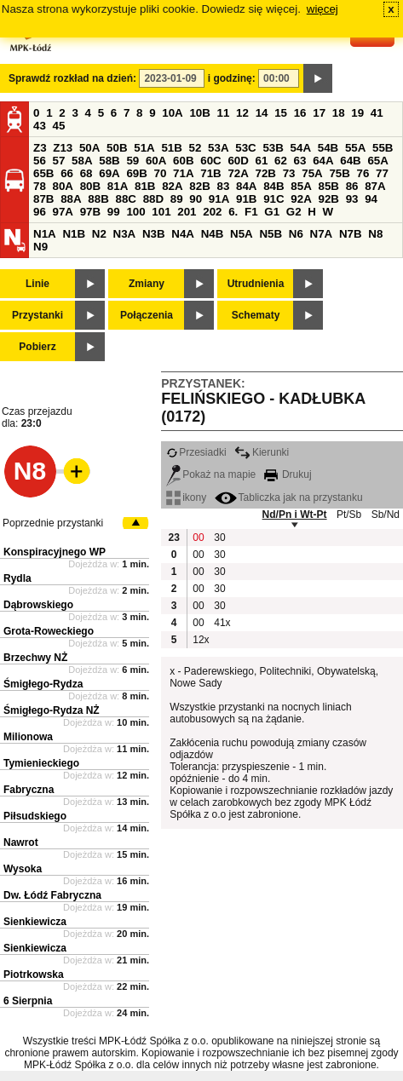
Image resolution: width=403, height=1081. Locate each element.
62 (280, 160)
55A (355, 147)
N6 (296, 233)
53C (245, 147)
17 (319, 112)
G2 (294, 211)
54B (328, 147)
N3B (153, 233)
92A (301, 199)
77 (382, 173)
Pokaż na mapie (211, 474)
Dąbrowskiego (38, 605)
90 (195, 199)
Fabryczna (28, 790)
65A (377, 160)
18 (338, 112)
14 (262, 112)
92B (328, 199)
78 (39, 186)
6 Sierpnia (27, 1001)
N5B (270, 233)
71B (210, 173)
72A (237, 173)
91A (219, 199)
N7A (321, 233)
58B (109, 160)
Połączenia (146, 315)
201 (186, 211)
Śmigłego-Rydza (43, 684)
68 (86, 173)
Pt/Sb (349, 514)
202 (212, 211)
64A (323, 160)
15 (280, 112)
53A (218, 147)
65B (43, 173)
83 (222, 186)
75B (339, 173)
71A (183, 173)
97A (63, 211)
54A (301, 147)
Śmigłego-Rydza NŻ (51, 710)
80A (63, 186)
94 (371, 199)
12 (242, 112)
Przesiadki (196, 452)
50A (89, 147)
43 (39, 125)
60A (156, 160)
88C (125, 199)
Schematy (256, 315)
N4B (212, 233)
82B (199, 186)
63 (300, 160)
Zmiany (146, 284)
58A (82, 160)
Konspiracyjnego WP (54, 552)
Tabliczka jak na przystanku (289, 497)
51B (171, 147)
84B (273, 186)
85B (328, 186)
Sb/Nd (385, 514)
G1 (271, 211)
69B (136, 173)
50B (117, 147)
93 (352, 199)
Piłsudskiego (34, 816)
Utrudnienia (256, 284)
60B (183, 160)
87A (375, 186)
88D (153, 199)
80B (90, 186)
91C (273, 199)
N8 (375, 233)
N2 (99, 233)
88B (98, 199)
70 (160, 173)
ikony (186, 497)
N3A (124, 233)
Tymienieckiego (41, 763)
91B (246, 199)
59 (132, 160)
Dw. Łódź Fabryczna (52, 895)
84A (246, 186)
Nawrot (20, 842)
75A (312, 173)
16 (300, 112)
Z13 (62, 147)
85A (301, 186)
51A (144, 147)
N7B (350, 233)
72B (266, 173)
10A (172, 112)
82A (172, 186)
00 (198, 537)
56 (39, 160)
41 (377, 112)
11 (223, 112)
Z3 (40, 147)
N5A (241, 233)
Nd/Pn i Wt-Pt (294, 514)
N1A (44, 233)
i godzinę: (232, 78)
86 (352, 186)
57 (59, 160)
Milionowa (28, 737)
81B (145, 186)
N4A (182, 233)
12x (201, 640)
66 (66, 173)
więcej (322, 9)
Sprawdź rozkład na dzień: (72, 78)
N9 (40, 246)
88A (70, 199)
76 (363, 173)
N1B (73, 233)
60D (237, 160)
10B (199, 112)
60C (210, 160)
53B (272, 147)
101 (161, 211)
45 (59, 125)
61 (262, 160)
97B (90, 211)
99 (113, 211)
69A (109, 173)
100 (135, 211)
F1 (251, 211)
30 (219, 537)
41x (222, 623)
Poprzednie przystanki (53, 523)
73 (289, 173)
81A (117, 186)
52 (195, 147)
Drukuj (288, 474)
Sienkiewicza (34, 922)
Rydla (17, 578)
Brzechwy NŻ (35, 658)
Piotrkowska (33, 974)
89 (176, 199)
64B (350, 160)
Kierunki (261, 452)
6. (233, 211)
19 (357, 112)
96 (39, 211)
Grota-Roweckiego (48, 631)
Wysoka (22, 869)
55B (382, 147)
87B (43, 199)
